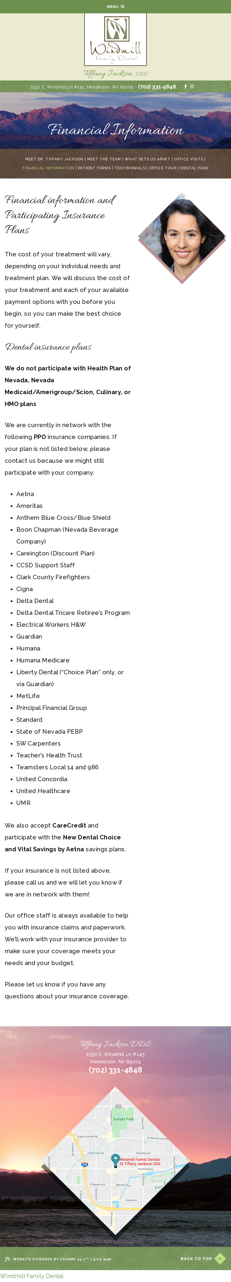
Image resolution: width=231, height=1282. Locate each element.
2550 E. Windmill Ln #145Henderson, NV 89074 (115, 1058)
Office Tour (163, 168)
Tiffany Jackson (115, 1044)
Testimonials (130, 168)
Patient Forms (94, 168)
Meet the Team (104, 159)
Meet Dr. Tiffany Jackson (54, 159)
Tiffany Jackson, (116, 74)
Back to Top (204, 1259)
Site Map (102, 1259)
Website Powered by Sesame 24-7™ (47, 1260)
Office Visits (188, 159)
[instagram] (192, 86)
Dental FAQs (194, 168)
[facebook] (185, 86)
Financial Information (48, 168)
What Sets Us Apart (148, 159)
